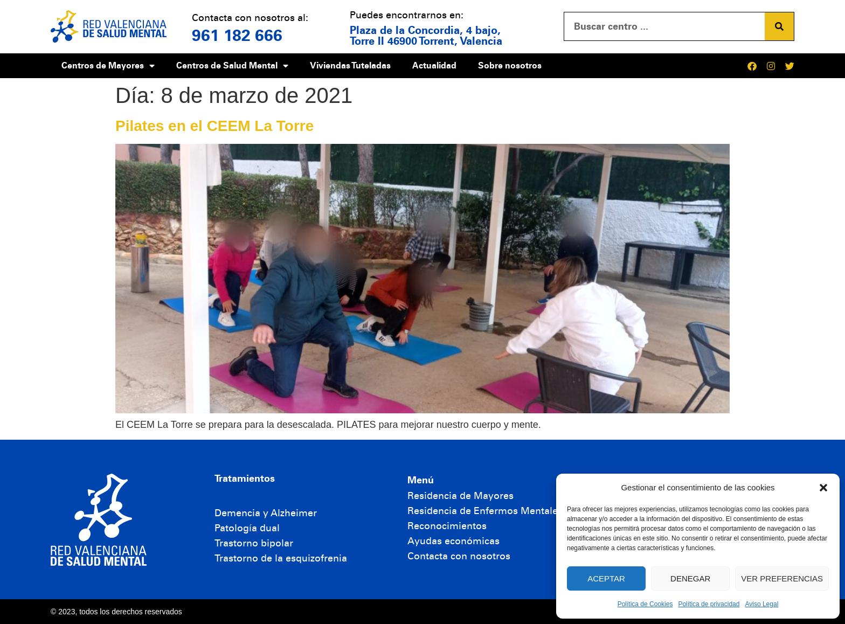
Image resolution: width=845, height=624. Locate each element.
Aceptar (606, 578)
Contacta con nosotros (458, 556)
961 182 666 (237, 35)
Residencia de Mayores (460, 496)
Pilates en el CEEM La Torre (214, 125)
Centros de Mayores (108, 65)
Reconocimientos (447, 526)
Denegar (690, 578)
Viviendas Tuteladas (350, 65)
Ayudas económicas (453, 541)
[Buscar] (779, 26)
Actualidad (434, 65)
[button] (823, 487)
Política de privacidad (708, 604)
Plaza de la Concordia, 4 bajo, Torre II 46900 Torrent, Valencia (426, 35)
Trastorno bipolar (253, 543)
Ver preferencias (782, 578)
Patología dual (247, 528)
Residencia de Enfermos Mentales (485, 511)
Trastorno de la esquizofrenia (280, 558)
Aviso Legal (761, 604)
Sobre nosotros (510, 65)
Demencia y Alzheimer (265, 513)
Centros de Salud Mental (232, 65)
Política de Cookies (645, 604)
